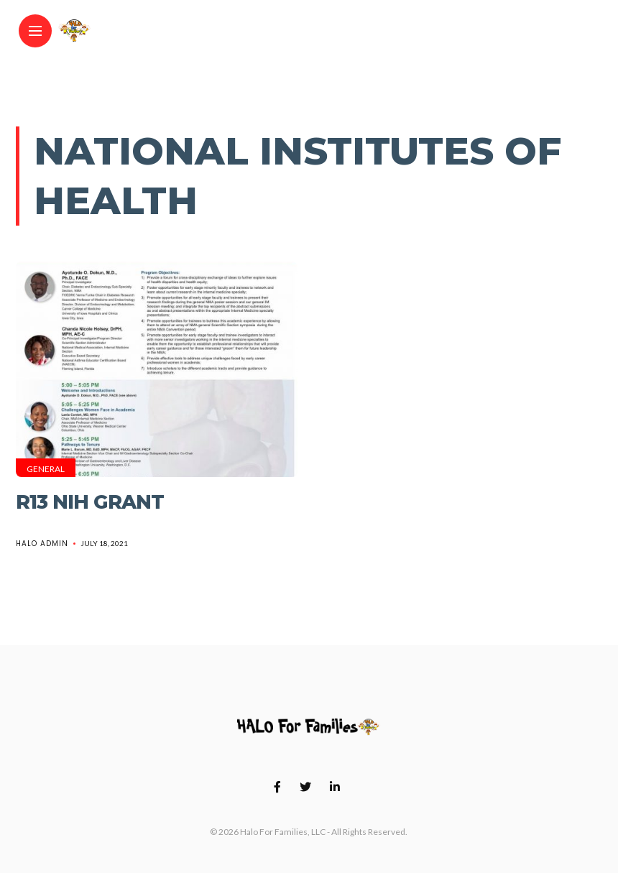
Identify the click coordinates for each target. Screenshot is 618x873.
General (46, 468)
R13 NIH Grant (90, 502)
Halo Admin (42, 543)
